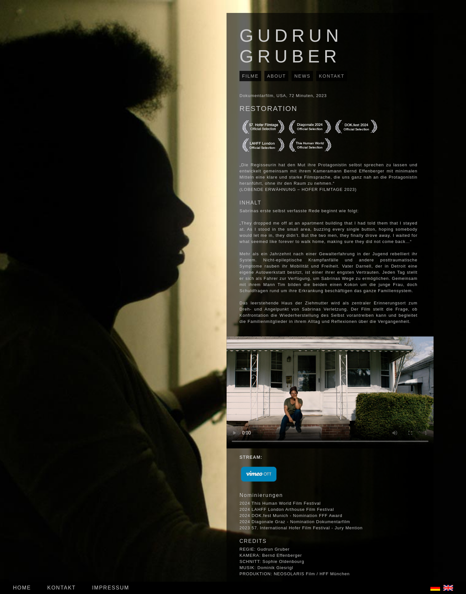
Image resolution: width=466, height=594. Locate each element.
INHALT (250, 202)
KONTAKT (331, 76)
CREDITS (253, 541)
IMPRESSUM (110, 587)
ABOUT (276, 76)
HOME (22, 587)
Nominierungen (261, 495)
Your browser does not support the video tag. (330, 392)
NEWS (302, 76)
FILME (250, 76)
